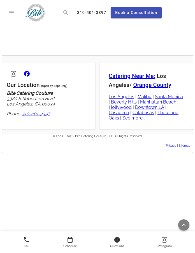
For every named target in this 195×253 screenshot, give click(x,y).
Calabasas (143, 112)
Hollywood (120, 107)
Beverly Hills (124, 102)
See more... (133, 118)
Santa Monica (169, 96)
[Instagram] (13, 74)
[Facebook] (27, 74)
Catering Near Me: (132, 76)
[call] (92, 12)
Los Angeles (121, 96)
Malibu (145, 96)
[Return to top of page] (183, 225)
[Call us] (26, 242)
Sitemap (185, 146)
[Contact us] (70, 242)
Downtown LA (149, 107)
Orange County (152, 85)
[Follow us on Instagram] (164, 242)
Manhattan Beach (158, 102)
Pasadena (119, 112)
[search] (66, 12)
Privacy (171, 146)
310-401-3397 (36, 113)
